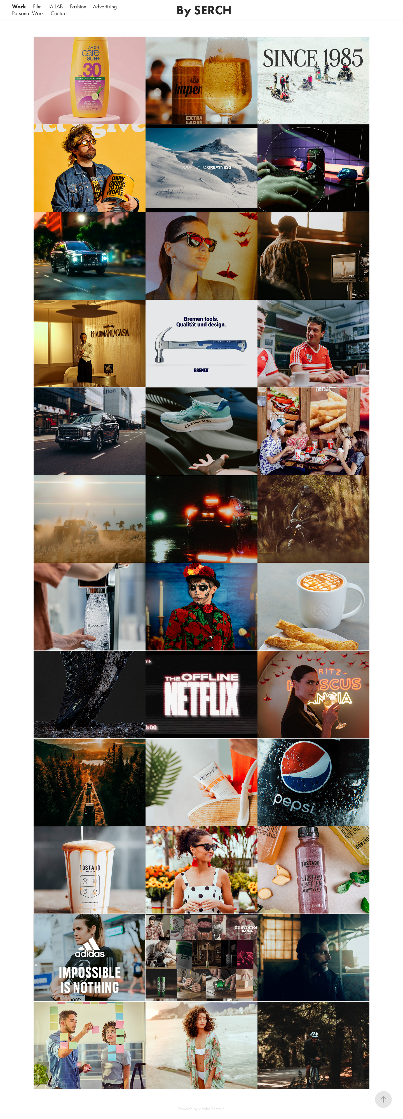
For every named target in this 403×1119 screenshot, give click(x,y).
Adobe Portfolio (212, 1108)
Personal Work (28, 13)
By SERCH (205, 10)
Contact (59, 13)
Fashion (78, 6)
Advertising (105, 6)
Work (19, 6)
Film (37, 6)
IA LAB (55, 6)
